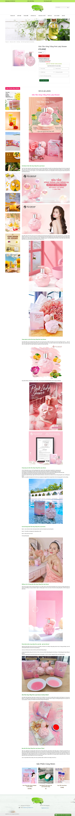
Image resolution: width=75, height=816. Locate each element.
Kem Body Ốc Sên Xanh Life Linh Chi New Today (46, 786)
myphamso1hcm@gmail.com (28, 807)
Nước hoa (50, 15)
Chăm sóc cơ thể (41, 15)
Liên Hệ (63, 15)
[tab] (45, 91)
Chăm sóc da (33, 15)
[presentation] (45, 91)
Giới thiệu (19, 15)
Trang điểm (26, 15)
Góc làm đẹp (56, 15)
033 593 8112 (47, 61)
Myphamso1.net (45, 808)
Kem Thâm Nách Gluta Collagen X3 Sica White (29, 786)
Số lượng (40, 52)
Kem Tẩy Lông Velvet (62, 785)
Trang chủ (12, 15)
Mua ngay (44, 55)
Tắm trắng (18, 41)
